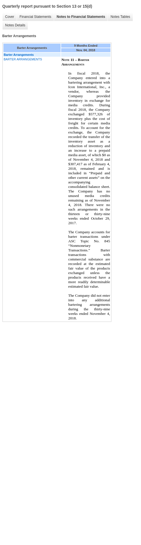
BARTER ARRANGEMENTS (23, 59)
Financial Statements (35, 17)
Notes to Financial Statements (81, 17)
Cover (9, 17)
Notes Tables (120, 17)
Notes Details (15, 25)
